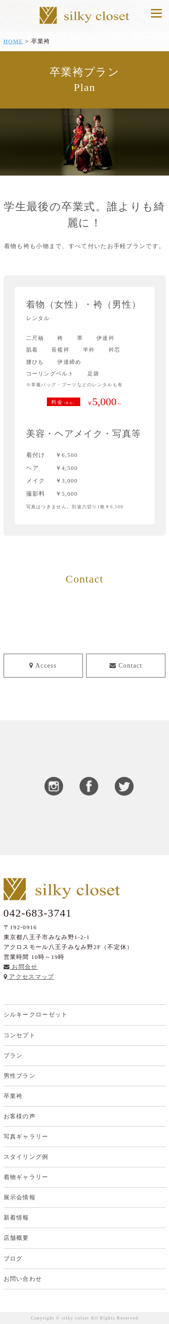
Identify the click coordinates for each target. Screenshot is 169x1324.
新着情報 (16, 1217)
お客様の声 (20, 1116)
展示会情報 (20, 1197)
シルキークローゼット (36, 1014)
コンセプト (20, 1035)
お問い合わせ (23, 1278)
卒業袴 (13, 1096)
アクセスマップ (29, 976)
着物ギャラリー (26, 1177)
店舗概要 (16, 1237)
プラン (13, 1055)
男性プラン (20, 1075)
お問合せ (21, 966)
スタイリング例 (26, 1156)
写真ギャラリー (26, 1136)
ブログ (13, 1258)
